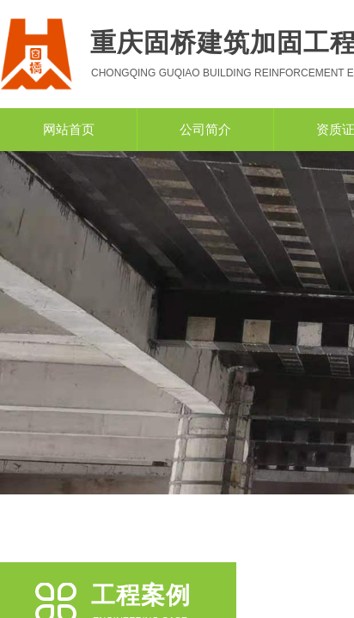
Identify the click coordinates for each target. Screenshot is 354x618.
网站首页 (69, 129)
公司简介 (205, 129)
